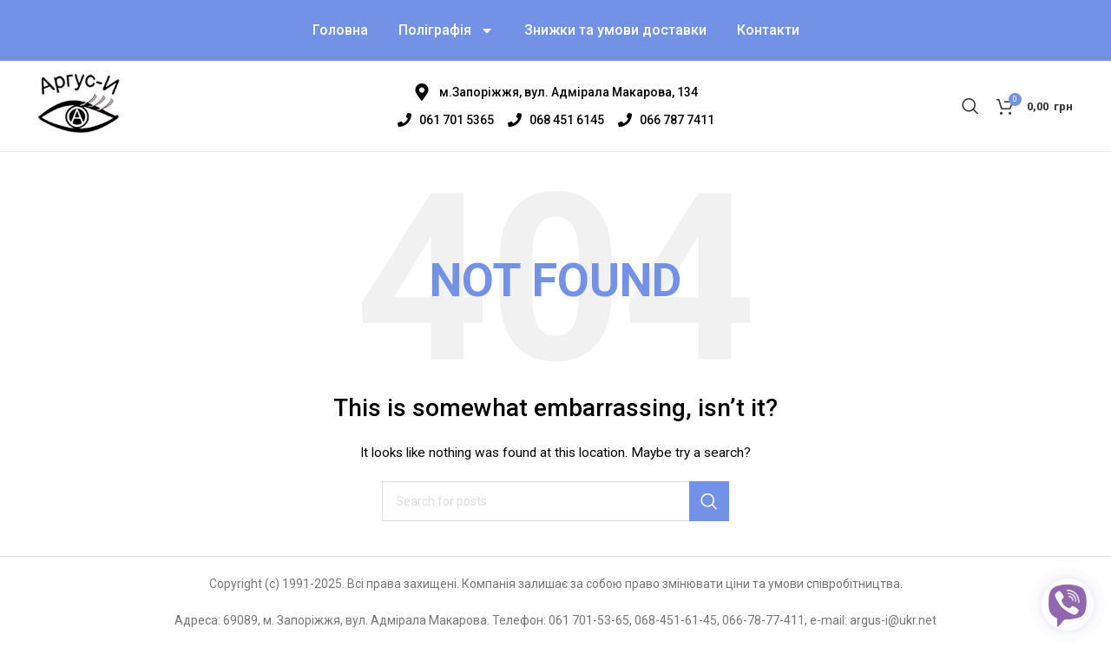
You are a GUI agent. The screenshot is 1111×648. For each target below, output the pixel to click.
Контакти (768, 30)
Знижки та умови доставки (615, 30)
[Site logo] (79, 105)
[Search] (970, 106)
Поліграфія (446, 30)
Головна (340, 30)
